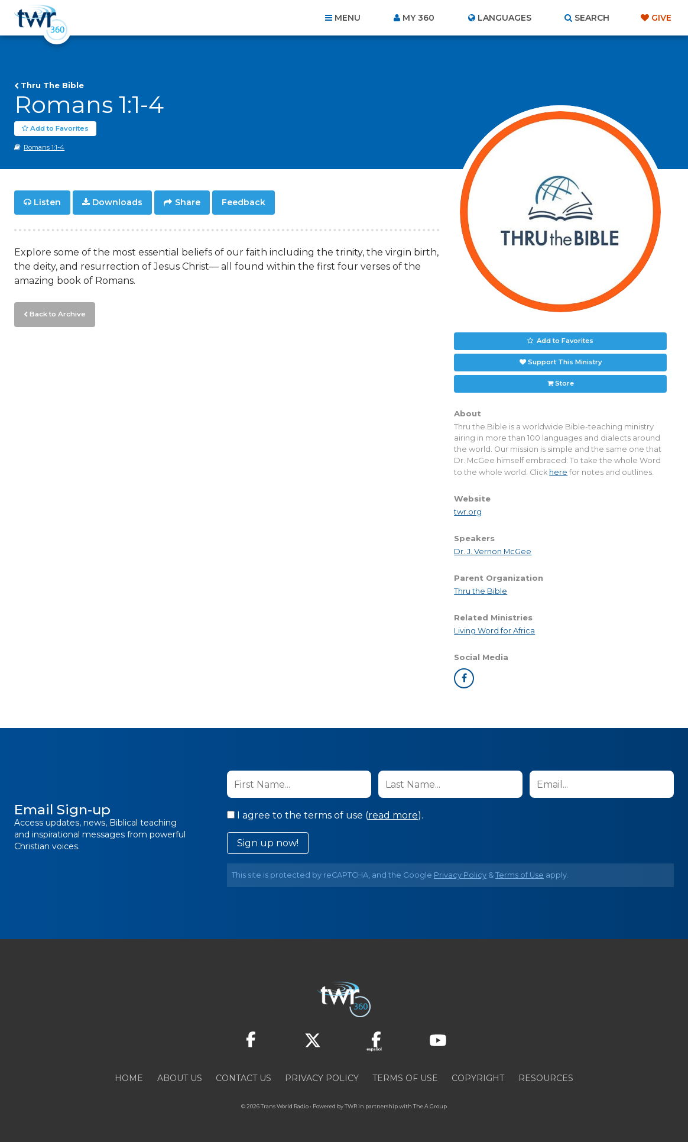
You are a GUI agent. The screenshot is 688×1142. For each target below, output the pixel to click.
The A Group (430, 1106)
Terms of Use (519, 875)
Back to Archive (56, 313)
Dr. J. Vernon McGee (492, 551)
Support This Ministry (565, 362)
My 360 (418, 17)
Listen (47, 202)
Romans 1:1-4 (44, 147)
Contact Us (243, 1078)
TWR (351, 1106)
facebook (464, 678)
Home (129, 1078)
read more (393, 815)
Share (187, 202)
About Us (179, 1078)
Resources (545, 1078)
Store (564, 383)
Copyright (478, 1078)
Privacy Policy (460, 875)
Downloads (117, 202)
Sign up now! (267, 843)
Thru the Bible (480, 591)
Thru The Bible (52, 85)
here (558, 472)
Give (661, 17)
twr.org (468, 511)
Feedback (243, 202)
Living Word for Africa (494, 630)
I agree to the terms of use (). (325, 815)
